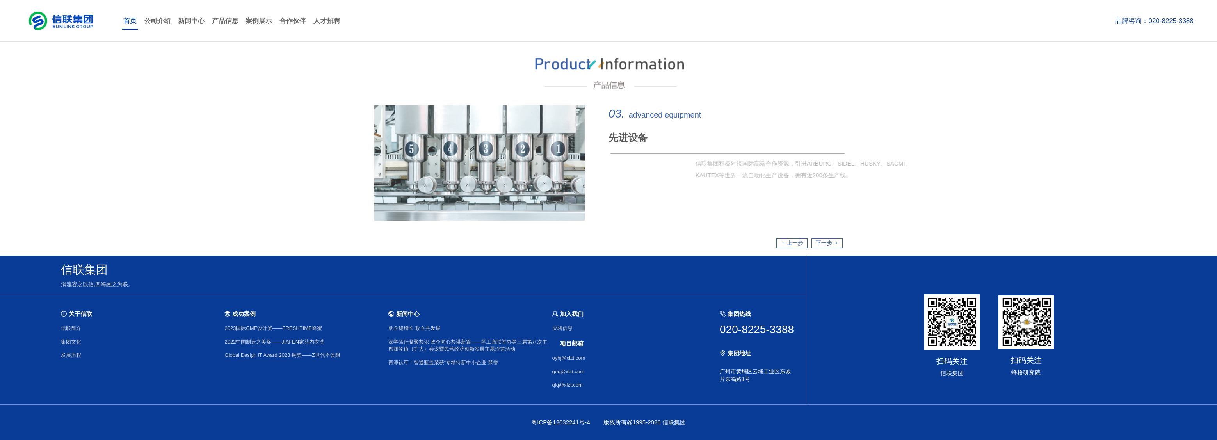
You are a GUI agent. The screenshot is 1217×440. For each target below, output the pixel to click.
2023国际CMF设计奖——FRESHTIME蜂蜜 (273, 328)
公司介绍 (157, 21)
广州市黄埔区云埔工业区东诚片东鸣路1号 (755, 375)
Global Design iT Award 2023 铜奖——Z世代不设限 (282, 355)
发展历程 (71, 355)
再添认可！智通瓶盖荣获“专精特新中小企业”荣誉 (443, 362)
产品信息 (225, 21)
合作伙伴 (292, 21)
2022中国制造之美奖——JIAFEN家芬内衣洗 (274, 342)
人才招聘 (326, 21)
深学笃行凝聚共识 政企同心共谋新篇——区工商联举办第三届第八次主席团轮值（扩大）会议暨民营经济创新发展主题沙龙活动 (467, 345)
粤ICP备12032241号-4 (560, 422)
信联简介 (71, 328)
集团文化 (71, 342)
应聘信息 (562, 328)
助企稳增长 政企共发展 (414, 328)
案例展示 (259, 21)
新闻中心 (191, 21)
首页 (130, 21)
